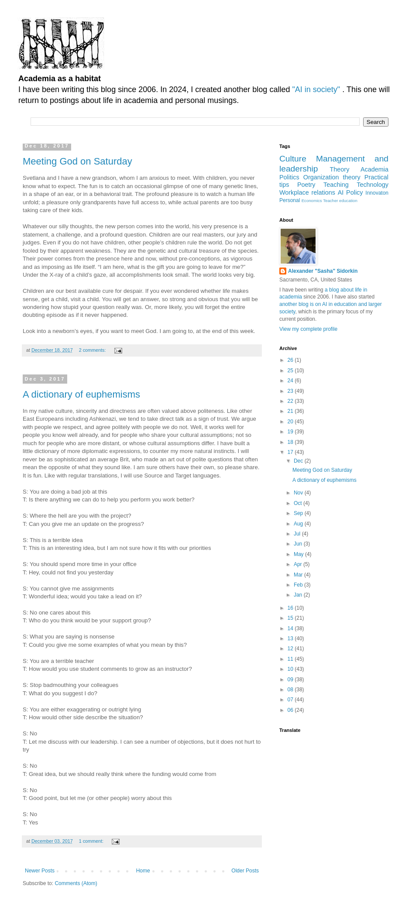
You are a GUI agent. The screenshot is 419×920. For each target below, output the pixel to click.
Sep (299, 513)
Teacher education (340, 200)
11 (291, 659)
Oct (298, 503)
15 (291, 618)
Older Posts (245, 871)
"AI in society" (317, 89)
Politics (289, 177)
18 (291, 442)
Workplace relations (307, 192)
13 (291, 638)
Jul (298, 534)
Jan (299, 595)
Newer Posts (40, 871)
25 (291, 370)
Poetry (306, 184)
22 (291, 401)
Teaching (336, 184)
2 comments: (93, 350)
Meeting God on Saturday (77, 161)
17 (291, 452)
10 (291, 669)
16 (291, 608)
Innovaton (376, 193)
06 (291, 710)
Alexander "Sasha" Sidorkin (322, 271)
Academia (374, 169)
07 (291, 700)
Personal (289, 200)
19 (291, 432)
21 (291, 411)
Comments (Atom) (76, 883)
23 (291, 391)
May (299, 554)
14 (291, 628)
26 (291, 360)
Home (143, 871)
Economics (312, 200)
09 (291, 679)
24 (291, 381)
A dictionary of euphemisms (81, 394)
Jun (299, 544)
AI (341, 192)
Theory (340, 169)
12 (291, 648)
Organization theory (332, 177)
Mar (299, 575)
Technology (372, 184)
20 (291, 422)
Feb (299, 585)
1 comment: (92, 841)
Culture (292, 158)
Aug (299, 524)
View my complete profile (308, 329)
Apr (298, 564)
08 (291, 690)
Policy (354, 192)
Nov (299, 493)
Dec (299, 461)
